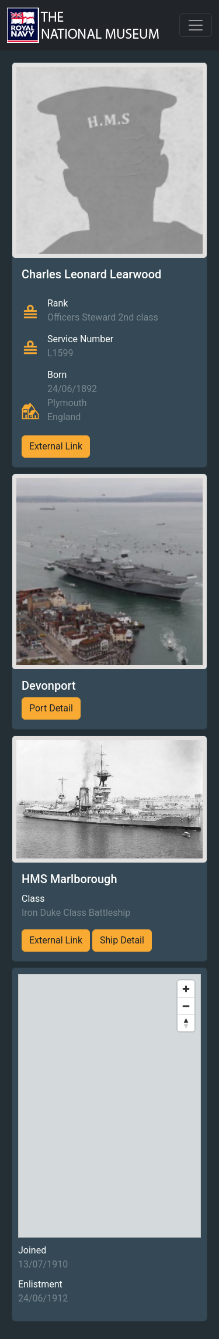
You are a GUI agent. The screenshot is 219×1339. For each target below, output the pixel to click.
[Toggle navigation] (195, 25)
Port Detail (51, 708)
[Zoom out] (186, 1005)
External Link (55, 446)
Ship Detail (122, 940)
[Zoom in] (186, 988)
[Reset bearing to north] (186, 1022)
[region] (109, 1106)
